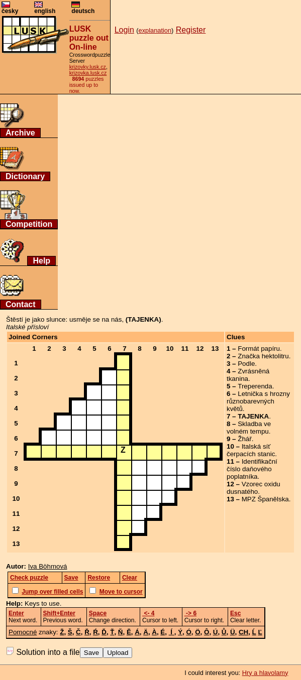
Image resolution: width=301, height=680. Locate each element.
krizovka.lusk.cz (88, 73)
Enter (16, 613)
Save (91, 652)
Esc (235, 613)
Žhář (244, 439)
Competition (29, 224)
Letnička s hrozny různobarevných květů (258, 401)
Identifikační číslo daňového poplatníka (252, 469)
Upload (117, 652)
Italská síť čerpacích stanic (251, 450)
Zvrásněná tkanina (248, 374)
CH (243, 632)
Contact (21, 304)
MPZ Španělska (265, 499)
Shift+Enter (59, 613)
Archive (20, 132)
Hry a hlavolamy (265, 672)
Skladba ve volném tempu (249, 427)
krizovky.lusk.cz (87, 67)
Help (41, 260)
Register (191, 30)
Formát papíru (259, 348)
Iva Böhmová (47, 566)
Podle (246, 363)
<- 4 (148, 613)
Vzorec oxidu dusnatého (253, 487)
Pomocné (23, 632)
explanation (155, 30)
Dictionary (25, 176)
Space (98, 613)
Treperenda (255, 386)
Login (124, 30)
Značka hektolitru (263, 356)
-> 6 (190, 613)
